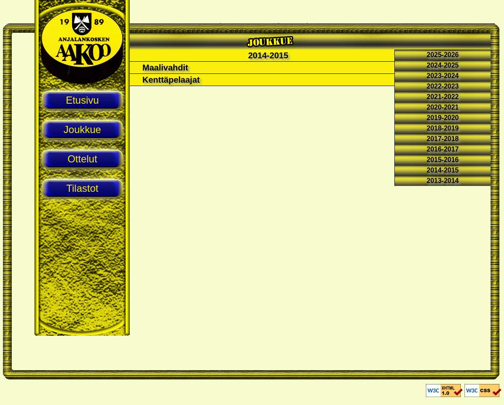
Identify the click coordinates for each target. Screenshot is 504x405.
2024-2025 (443, 65)
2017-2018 (443, 138)
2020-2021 (443, 107)
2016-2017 (443, 149)
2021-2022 (443, 96)
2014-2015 (443, 170)
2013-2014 (443, 180)
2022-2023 (443, 86)
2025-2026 (443, 54)
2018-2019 (443, 128)
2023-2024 (443, 75)
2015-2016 (443, 159)
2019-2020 (443, 117)
